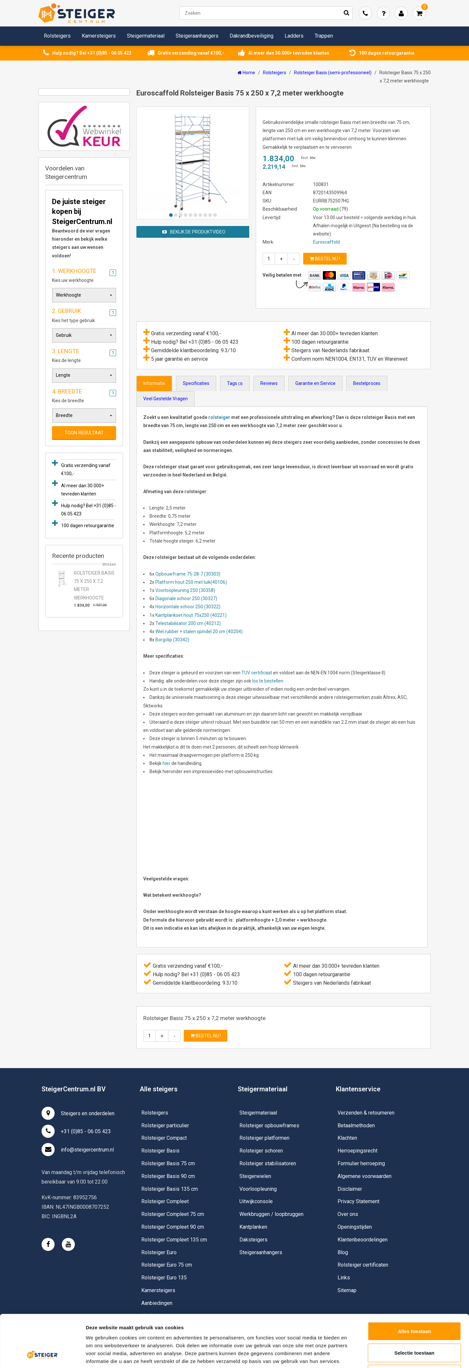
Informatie (154, 383)
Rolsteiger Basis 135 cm (169, 1189)
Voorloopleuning (258, 1189)
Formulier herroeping (361, 1163)
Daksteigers (253, 1240)
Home (246, 72)
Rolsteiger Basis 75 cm (168, 1163)
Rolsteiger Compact (164, 1138)
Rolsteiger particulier (165, 1125)
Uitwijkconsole (256, 1201)
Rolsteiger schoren (261, 1151)
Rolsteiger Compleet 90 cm (172, 1227)
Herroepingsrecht (357, 1151)
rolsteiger (219, 417)
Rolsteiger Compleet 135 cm (174, 1240)
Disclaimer (350, 1189)
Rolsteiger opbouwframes (269, 1125)
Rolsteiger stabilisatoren (267, 1163)
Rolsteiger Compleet (165, 1201)
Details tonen (353, 1355)
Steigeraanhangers (197, 36)
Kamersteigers (99, 36)
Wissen (109, 564)
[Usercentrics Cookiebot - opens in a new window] (42, 1355)
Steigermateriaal (146, 36)
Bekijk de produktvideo (193, 231)
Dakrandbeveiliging (251, 36)
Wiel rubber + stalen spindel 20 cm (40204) (199, 631)
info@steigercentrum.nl (78, 1149)
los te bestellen (267, 681)
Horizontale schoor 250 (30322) (187, 606)
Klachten (347, 1138)
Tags (235, 383)
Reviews (269, 383)
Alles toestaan (414, 1282)
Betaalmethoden (356, 1125)
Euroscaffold (326, 242)
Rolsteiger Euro (159, 1252)
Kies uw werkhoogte (84, 274)
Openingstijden (355, 1227)
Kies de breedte (84, 394)
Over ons (348, 1214)
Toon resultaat (84, 433)
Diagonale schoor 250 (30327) (186, 598)
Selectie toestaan (414, 1304)
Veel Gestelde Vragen (165, 398)
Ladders (294, 36)
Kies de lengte (84, 354)
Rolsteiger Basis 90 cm (168, 1176)
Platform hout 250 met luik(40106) (191, 582)
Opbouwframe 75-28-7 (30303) (187, 574)
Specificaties (196, 383)
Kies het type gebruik (84, 314)
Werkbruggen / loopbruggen (271, 1214)
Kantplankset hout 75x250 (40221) (191, 615)
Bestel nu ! (325, 258)
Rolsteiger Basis (160, 1151)
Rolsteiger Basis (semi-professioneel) (333, 72)
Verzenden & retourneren (366, 1113)
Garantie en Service (315, 383)
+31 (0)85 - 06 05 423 (76, 1131)
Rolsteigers (57, 36)
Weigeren (414, 1325)
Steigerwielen (255, 1176)
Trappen (324, 36)
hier (166, 763)
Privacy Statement (358, 1201)
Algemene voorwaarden (364, 1176)
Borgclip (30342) (172, 639)
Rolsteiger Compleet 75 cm (172, 1214)
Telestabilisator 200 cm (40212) (188, 623)
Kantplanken (253, 1227)
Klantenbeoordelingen (363, 1240)
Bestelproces (366, 383)
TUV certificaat (256, 672)
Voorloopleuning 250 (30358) (185, 590)
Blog (343, 1252)
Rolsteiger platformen (264, 1138)
